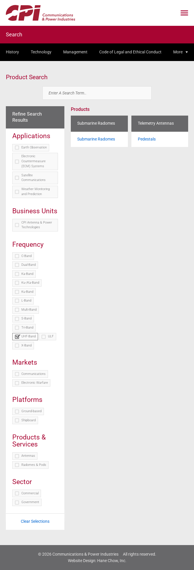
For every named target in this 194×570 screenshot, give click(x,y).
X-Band (26, 345)
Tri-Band (27, 327)
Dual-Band (28, 265)
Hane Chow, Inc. (111, 560)
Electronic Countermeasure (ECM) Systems (33, 161)
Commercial (30, 493)
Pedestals (147, 139)
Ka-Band (27, 274)
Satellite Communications (33, 177)
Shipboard (28, 420)
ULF (51, 336)
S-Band (26, 318)
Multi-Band (29, 310)
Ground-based (31, 411)
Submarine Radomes (96, 123)
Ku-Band (27, 292)
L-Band (26, 300)
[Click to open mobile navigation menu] (184, 13)
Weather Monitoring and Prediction (35, 191)
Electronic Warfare (34, 383)
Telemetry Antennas (156, 123)
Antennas (28, 456)
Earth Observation (34, 147)
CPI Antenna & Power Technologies (36, 225)
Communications (33, 374)
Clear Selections (35, 521)
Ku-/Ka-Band (30, 283)
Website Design (81, 560)
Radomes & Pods (33, 465)
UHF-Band (28, 336)
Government (30, 502)
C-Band (26, 256)
